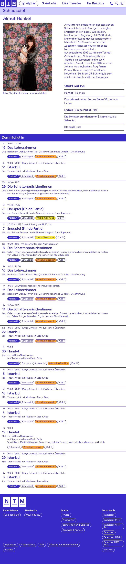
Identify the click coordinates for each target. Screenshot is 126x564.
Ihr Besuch (95, 3)
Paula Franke (85, 442)
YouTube (108, 550)
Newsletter (68, 520)
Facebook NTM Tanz (111, 544)
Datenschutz (28, 545)
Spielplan (28, 3)
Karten (12, 157)
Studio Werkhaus (45, 218)
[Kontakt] (112, 3)
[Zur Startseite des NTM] (8, 3)
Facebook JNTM (112, 538)
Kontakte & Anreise (73, 530)
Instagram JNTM (112, 520)
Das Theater (71, 3)
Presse (66, 515)
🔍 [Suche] (116, 4)
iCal (61, 157)
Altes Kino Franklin (45, 157)
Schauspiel (27, 157)
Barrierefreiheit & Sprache (76, 525)
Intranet (9, 550)
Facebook (109, 533)
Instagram (109, 515)
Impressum (10, 545)
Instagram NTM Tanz (112, 526)
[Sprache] (122, 3)
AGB (42, 545)
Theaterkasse (66, 442)
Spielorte (49, 3)
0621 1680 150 (12, 515)
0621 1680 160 (33, 515)
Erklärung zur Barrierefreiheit (63, 545)
